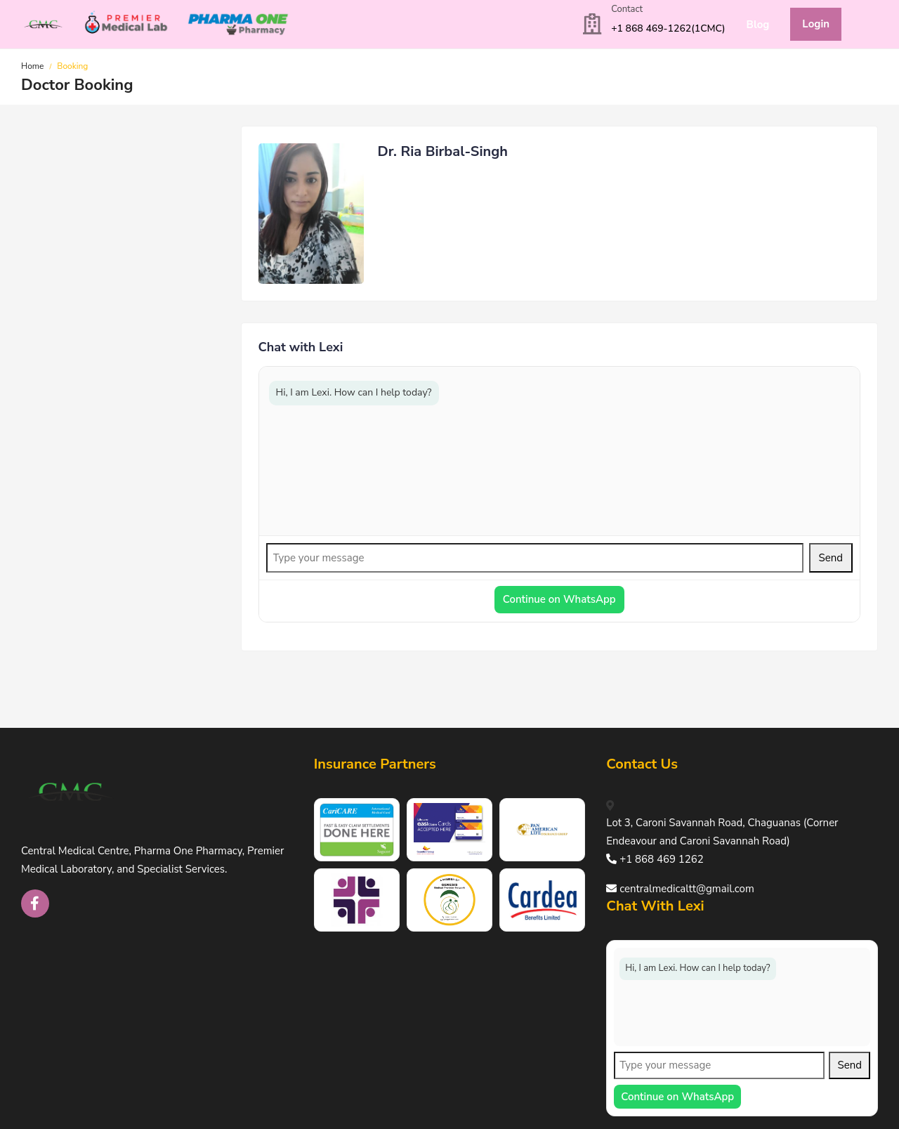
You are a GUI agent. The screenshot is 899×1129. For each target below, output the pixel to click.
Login (815, 24)
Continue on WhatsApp (559, 599)
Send (831, 558)
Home (32, 66)
